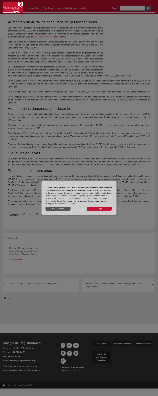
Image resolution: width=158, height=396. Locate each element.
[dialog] (79, 198)
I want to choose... (58, 209)
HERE (59, 198)
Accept (99, 209)
